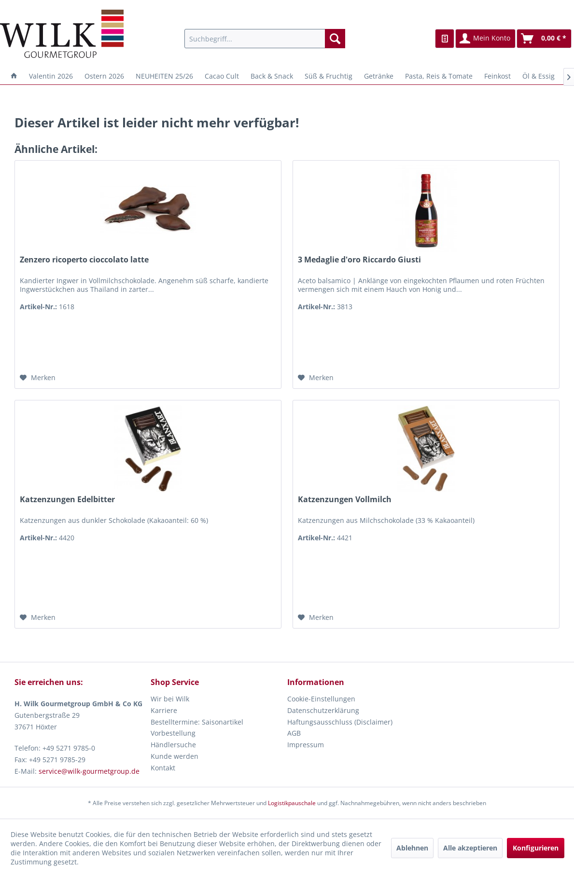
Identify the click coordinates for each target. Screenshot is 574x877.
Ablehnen (412, 847)
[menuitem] (264, 38)
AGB (294, 733)
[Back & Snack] (272, 76)
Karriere (164, 710)
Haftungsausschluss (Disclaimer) (339, 721)
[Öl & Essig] (538, 76)
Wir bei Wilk (170, 698)
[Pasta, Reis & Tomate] (438, 76)
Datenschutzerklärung (323, 710)
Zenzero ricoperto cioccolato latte (84, 260)
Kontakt (163, 767)
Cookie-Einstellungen (321, 698)
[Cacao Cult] (222, 76)
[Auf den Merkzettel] (38, 378)
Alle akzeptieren (470, 847)
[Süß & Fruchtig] (328, 76)
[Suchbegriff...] (264, 38)
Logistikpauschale (292, 803)
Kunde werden (174, 756)
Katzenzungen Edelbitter (67, 499)
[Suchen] (335, 38)
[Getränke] (378, 76)
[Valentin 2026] (51, 76)
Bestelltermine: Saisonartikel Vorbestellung (197, 727)
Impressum (305, 744)
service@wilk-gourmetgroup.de (89, 771)
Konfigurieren (536, 847)
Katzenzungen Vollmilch (345, 499)
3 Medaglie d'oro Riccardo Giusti (359, 260)
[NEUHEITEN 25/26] (164, 76)
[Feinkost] (497, 76)
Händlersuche (173, 744)
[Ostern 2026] (104, 76)
